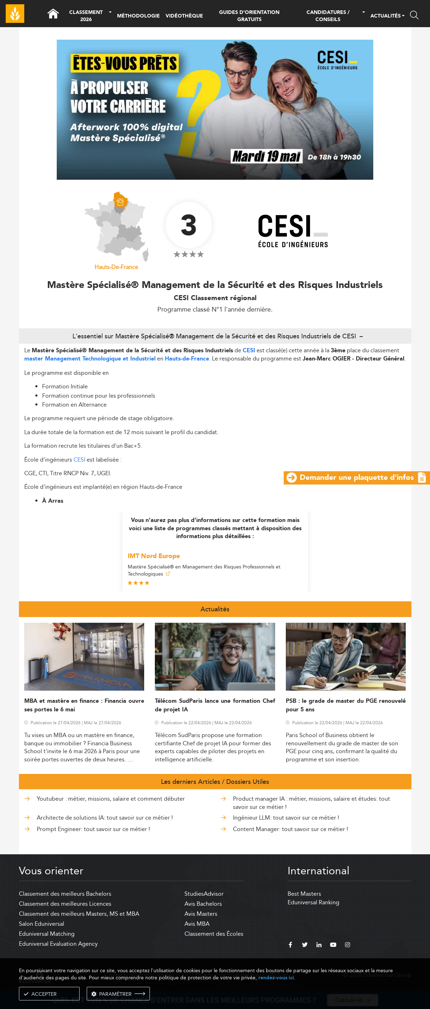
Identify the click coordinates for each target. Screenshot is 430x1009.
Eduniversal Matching (47, 933)
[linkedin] (319, 946)
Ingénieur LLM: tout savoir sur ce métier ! (286, 817)
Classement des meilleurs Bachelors (65, 893)
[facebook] (290, 946)
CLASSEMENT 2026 (86, 16)
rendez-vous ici (276, 978)
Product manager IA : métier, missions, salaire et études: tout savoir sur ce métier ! (311, 802)
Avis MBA (196, 923)
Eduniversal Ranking (313, 902)
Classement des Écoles (213, 933)
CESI (249, 350)
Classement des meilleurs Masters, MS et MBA (79, 913)
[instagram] (347, 946)
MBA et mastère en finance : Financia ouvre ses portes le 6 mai (84, 705)
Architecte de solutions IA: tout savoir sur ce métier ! (105, 817)
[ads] (215, 177)
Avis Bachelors (203, 903)
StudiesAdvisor (204, 893)
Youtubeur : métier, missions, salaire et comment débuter (111, 798)
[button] (110, 16)
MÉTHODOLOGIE (138, 16)
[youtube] (333, 946)
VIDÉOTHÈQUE (184, 16)
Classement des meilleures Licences (65, 903)
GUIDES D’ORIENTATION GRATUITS (249, 16)
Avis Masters (200, 913)
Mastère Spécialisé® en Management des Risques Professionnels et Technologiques (204, 570)
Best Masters (304, 893)
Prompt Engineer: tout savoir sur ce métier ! (93, 829)
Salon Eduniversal (41, 923)
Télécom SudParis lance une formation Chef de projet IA (215, 705)
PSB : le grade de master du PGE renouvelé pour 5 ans (346, 705)
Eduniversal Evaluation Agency (58, 943)
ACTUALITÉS (385, 16)
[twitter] (305, 946)
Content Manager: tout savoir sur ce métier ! (290, 829)
